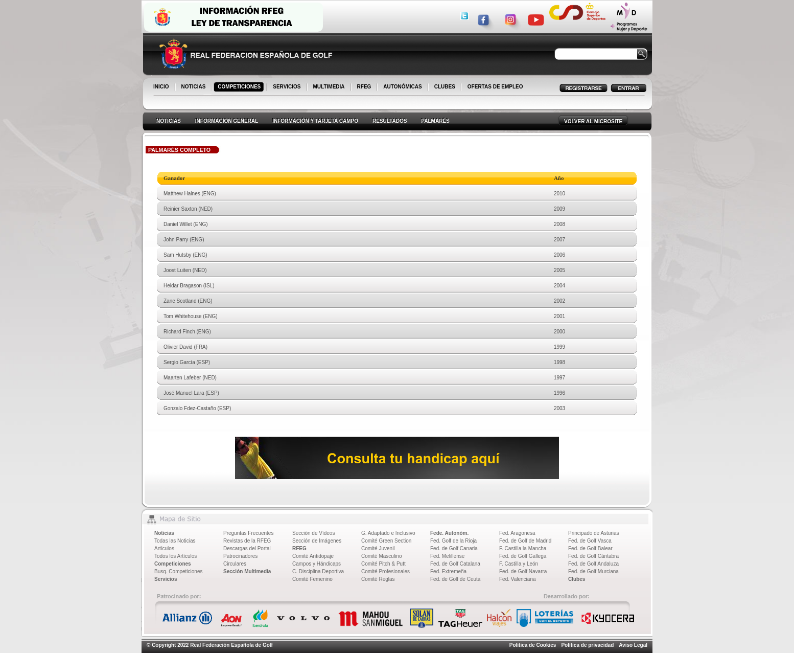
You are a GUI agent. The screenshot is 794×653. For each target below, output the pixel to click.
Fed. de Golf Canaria (454, 548)
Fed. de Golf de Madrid (525, 541)
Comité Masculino (381, 556)
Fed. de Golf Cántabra (593, 556)
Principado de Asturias (593, 533)
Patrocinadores (240, 556)
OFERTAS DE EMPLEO (495, 86)
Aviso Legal (633, 645)
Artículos (164, 548)
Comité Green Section (386, 541)
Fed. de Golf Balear (590, 548)
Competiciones (172, 564)
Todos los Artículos (175, 556)
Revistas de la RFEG (247, 541)
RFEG (365, 87)
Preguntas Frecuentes (248, 533)
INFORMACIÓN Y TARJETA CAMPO (315, 121)
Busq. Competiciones (178, 571)
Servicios (165, 579)
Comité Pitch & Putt (383, 564)
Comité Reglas (378, 579)
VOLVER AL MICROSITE (593, 121)
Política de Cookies (532, 645)
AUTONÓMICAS (402, 86)
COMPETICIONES (240, 87)
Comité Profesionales (385, 571)
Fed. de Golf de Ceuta (455, 579)
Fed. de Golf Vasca (590, 541)
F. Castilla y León (518, 564)
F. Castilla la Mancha (522, 548)
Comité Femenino (312, 579)
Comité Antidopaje (313, 556)
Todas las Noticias (175, 541)
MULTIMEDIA (329, 87)
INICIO (162, 87)
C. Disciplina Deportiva (318, 571)
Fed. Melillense (447, 556)
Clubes (576, 579)
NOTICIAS (194, 87)
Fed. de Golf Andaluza (593, 564)
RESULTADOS (389, 121)
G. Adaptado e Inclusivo (388, 533)
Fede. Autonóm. (449, 533)
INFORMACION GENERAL (226, 121)
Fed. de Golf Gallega (522, 556)
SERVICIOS (287, 87)
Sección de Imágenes (316, 541)
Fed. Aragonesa (517, 533)
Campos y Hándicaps (316, 564)
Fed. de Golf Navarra (523, 571)
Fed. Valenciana (517, 579)
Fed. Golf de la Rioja (453, 541)
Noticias (164, 533)
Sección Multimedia (247, 571)
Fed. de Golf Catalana (455, 564)
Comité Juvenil (378, 548)
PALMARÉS (435, 121)
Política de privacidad (587, 645)
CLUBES (444, 86)
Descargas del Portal (247, 548)
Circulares (234, 564)
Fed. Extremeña (448, 571)
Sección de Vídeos (313, 533)
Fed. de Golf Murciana (593, 571)
